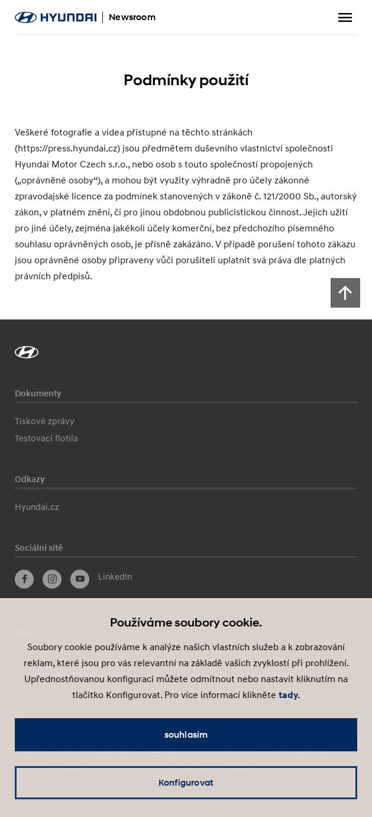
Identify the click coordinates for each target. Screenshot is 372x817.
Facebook (24, 579)
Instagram (52, 579)
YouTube (79, 579)
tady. (289, 695)
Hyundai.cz (37, 506)
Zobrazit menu (345, 18)
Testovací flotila (46, 437)
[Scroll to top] (345, 293)
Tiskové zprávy (45, 420)
